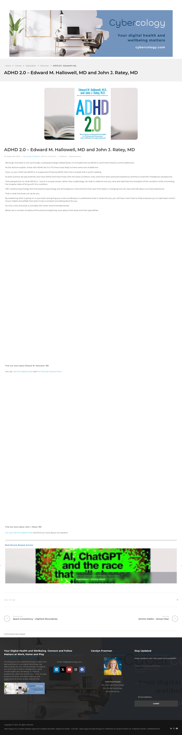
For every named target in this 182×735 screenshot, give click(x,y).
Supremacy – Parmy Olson (90, 579)
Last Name (140, 683)
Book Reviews (75, 156)
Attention (44, 66)
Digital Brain (31, 66)
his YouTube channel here (49, 371)
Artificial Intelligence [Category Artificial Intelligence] (85, 576)
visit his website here (23, 371)
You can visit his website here (19, 533)
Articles (18, 66)
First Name (140, 671)
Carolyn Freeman (33, 156)
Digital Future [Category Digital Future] (114, 576)
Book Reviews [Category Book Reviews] (101, 576)
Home (8, 66)
